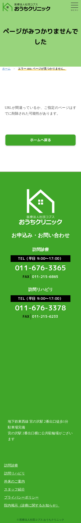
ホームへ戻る (40, 140)
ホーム (6, 68)
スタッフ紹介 (14, 489)
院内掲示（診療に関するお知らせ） (31, 505)
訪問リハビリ (14, 473)
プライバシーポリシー (21, 497)
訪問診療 (11, 465)
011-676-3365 (40, 268)
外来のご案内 (14, 481)
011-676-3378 (40, 308)
